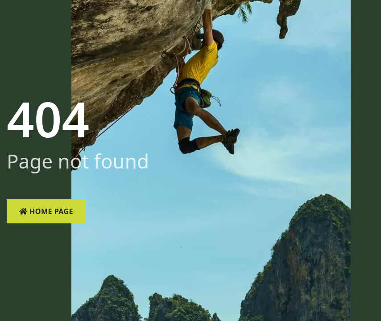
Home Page (46, 211)
